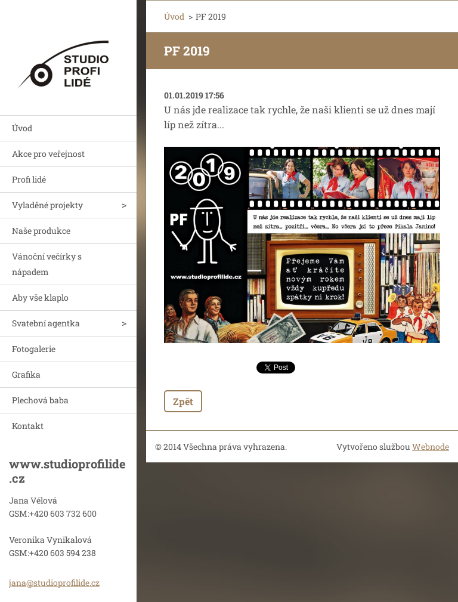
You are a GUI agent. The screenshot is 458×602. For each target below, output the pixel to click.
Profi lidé (29, 179)
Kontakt (28, 425)
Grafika (26, 374)
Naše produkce (41, 230)
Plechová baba (40, 400)
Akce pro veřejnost (48, 153)
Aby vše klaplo (40, 297)
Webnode (430, 446)
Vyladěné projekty (47, 205)
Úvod (22, 128)
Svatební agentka (46, 323)
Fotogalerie (33, 348)
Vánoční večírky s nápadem (47, 264)
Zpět (183, 401)
